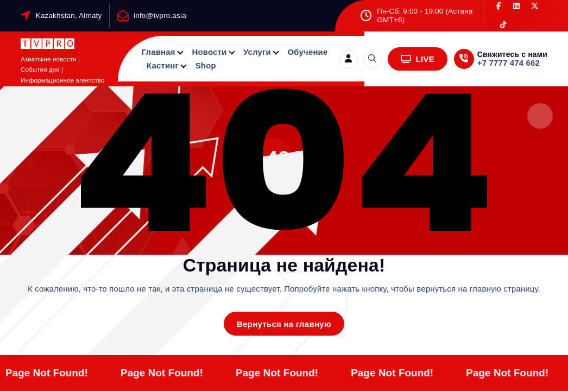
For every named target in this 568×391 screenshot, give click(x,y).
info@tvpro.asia (160, 15)
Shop (205, 65)
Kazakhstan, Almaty (69, 15)
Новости (209, 51)
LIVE (417, 59)
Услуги (257, 51)
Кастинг (163, 65)
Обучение (308, 51)
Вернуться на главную (284, 324)
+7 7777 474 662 (508, 62)
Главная (158, 51)
